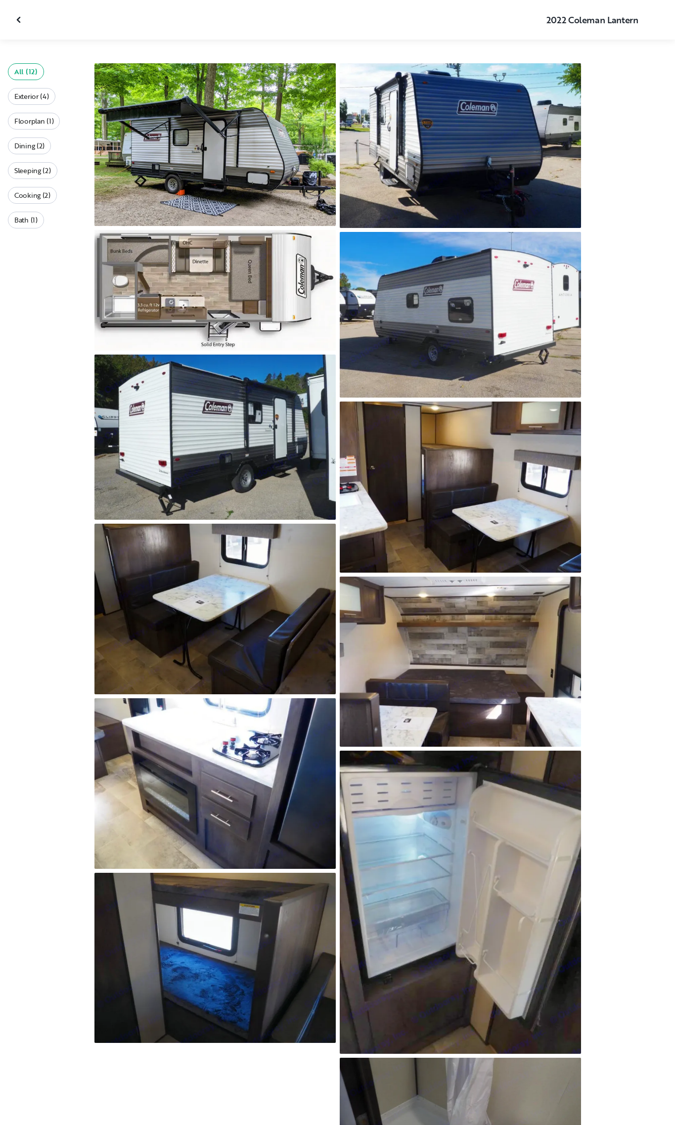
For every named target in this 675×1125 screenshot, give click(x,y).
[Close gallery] (20, 20)
